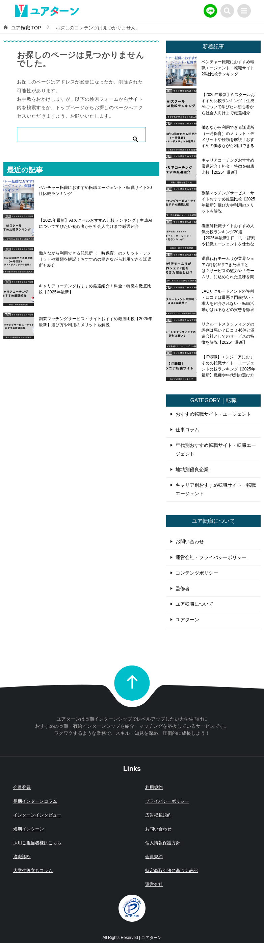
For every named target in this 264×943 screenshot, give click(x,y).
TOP (26, 27)
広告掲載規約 (158, 815)
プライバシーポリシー (167, 801)
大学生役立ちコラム (33, 870)
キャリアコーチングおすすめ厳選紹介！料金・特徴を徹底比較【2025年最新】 (95, 289)
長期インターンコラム (35, 801)
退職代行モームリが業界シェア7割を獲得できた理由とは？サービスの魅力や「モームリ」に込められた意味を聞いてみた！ (228, 267)
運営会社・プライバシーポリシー (211, 557)
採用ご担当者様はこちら (37, 842)
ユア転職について (194, 604)
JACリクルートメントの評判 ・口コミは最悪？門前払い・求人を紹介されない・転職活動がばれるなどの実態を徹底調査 (228, 300)
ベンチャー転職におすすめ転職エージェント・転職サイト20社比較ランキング (95, 190)
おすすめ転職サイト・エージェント (213, 414)
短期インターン (28, 828)
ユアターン (187, 619)
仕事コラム (187, 429)
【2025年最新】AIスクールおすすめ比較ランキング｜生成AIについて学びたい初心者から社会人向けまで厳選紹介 (95, 223)
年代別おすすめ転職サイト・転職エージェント (216, 449)
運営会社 (154, 884)
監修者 (183, 588)
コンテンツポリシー (197, 573)
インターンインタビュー (37, 815)
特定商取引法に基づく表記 (171, 870)
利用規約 (154, 787)
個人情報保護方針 (162, 842)
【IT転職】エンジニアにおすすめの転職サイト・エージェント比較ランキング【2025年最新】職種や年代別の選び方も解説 (228, 366)
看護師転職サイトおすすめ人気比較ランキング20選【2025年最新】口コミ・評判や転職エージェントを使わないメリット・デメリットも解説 (228, 234)
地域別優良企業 (192, 469)
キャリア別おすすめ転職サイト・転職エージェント (216, 489)
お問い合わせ (190, 541)
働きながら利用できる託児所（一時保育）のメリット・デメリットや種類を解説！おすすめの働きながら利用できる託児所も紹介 (95, 259)
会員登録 (22, 787)
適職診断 (22, 856)
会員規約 (154, 856)
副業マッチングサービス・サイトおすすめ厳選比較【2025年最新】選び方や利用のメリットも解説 (96, 321)
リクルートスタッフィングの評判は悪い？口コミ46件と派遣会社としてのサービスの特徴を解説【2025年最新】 (228, 333)
